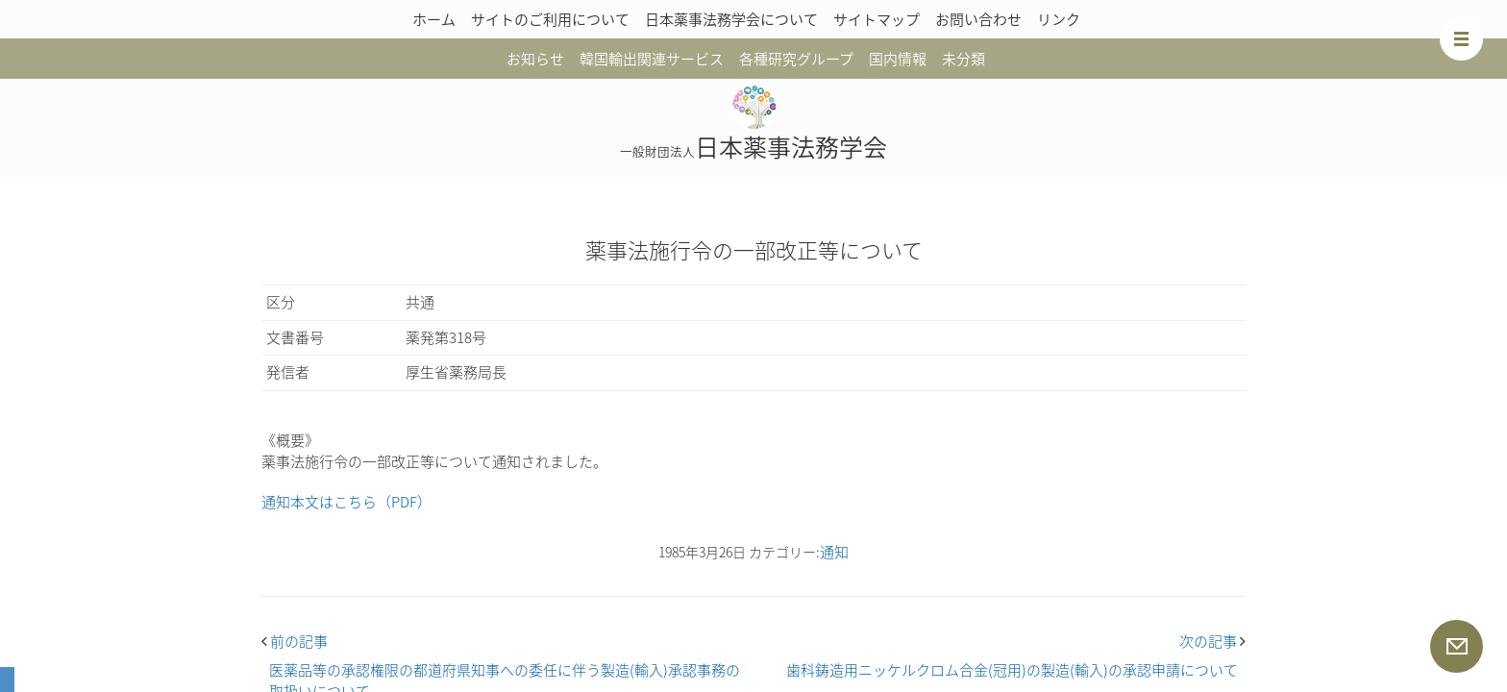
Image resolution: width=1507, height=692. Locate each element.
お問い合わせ (978, 19)
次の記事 (1212, 641)
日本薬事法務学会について (731, 19)
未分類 (963, 58)
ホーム (434, 19)
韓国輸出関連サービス (652, 58)
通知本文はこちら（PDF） (346, 501)
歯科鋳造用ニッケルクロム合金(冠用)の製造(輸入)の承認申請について (1012, 669)
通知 (834, 551)
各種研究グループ (796, 58)
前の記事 (294, 641)
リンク (1058, 19)
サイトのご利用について (550, 19)
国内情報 (897, 58)
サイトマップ (876, 19)
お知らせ (535, 58)
